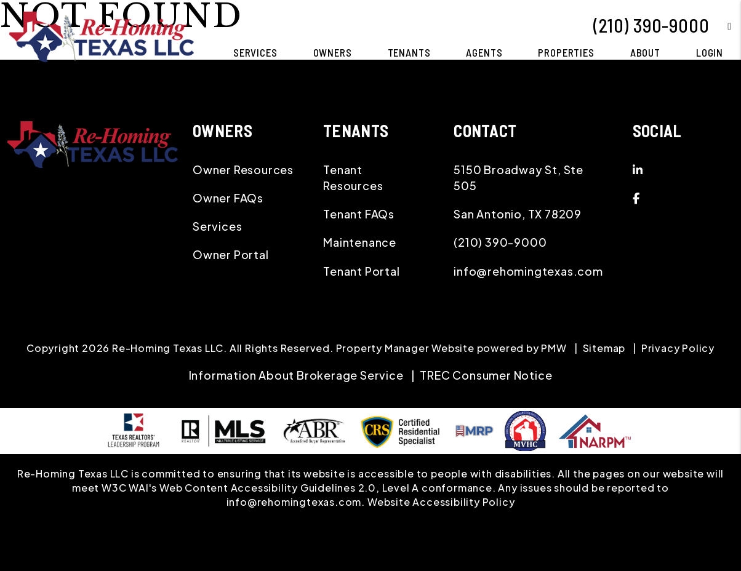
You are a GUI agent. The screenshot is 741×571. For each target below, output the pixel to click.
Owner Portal (231, 254)
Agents (484, 52)
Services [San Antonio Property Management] (255, 52)
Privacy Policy (678, 347)
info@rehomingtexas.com (528, 271)
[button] (720, 25)
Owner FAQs (228, 198)
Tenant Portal (361, 271)
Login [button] (709, 52)
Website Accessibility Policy (441, 501)
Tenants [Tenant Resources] (409, 52)
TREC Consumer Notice (486, 375)
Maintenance (359, 242)
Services (217, 226)
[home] (101, 35)
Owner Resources (243, 169)
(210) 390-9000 (651, 25)
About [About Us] (645, 52)
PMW (553, 347)
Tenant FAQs (359, 214)
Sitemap (604, 347)
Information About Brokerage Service (296, 375)
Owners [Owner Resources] (332, 52)
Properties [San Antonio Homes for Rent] (566, 52)
